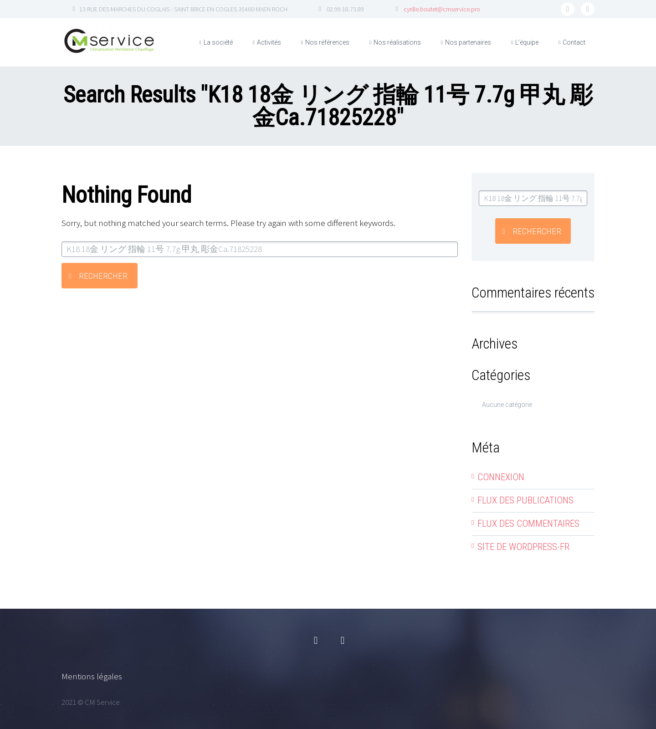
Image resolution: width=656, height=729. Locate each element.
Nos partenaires (468, 42)
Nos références (327, 42)
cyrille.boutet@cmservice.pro (442, 9)
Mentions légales (92, 676)
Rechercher (103, 276)
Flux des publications (525, 500)
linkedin (587, 9)
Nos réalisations (397, 42)
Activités (269, 42)
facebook (567, 9)
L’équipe (526, 42)
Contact (574, 42)
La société (218, 42)
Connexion (500, 477)
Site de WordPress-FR (523, 546)
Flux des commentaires (528, 523)
